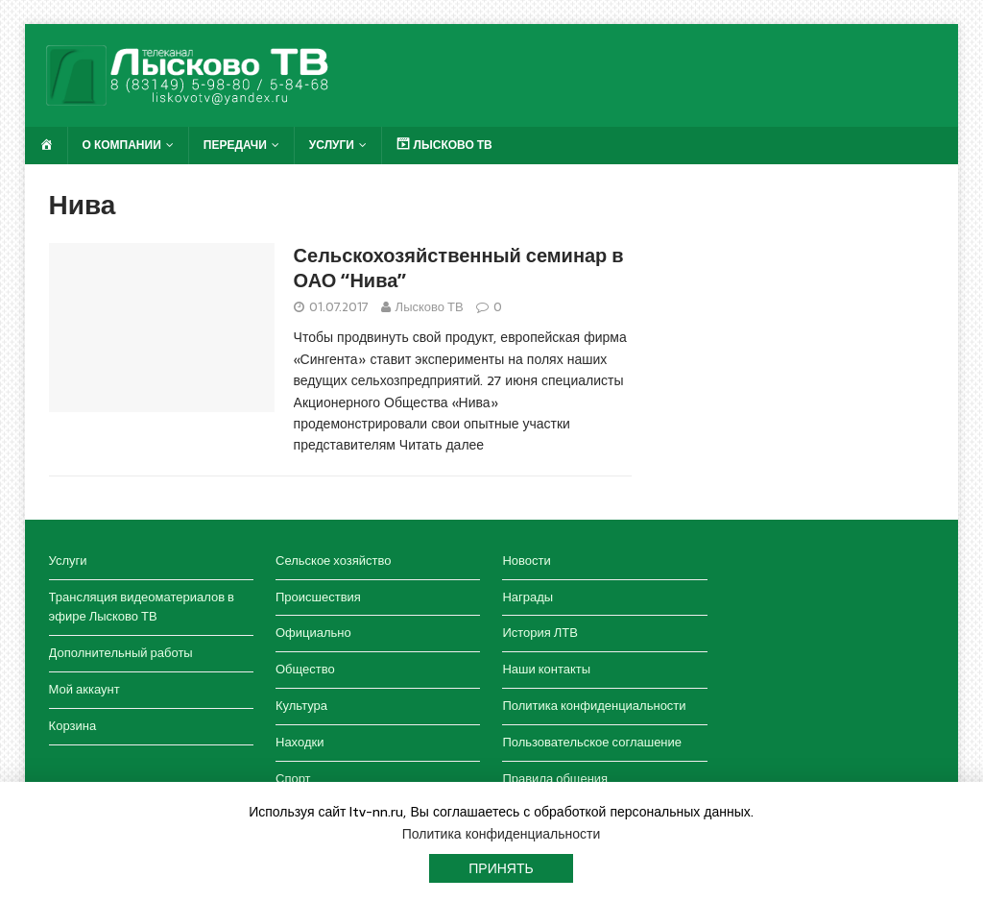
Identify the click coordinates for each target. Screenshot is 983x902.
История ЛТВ (540, 632)
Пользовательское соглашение (592, 742)
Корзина (73, 726)
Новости (526, 560)
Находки (300, 742)
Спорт (293, 778)
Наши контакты (546, 669)
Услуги (331, 145)
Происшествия (318, 597)
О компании (122, 145)
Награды (527, 597)
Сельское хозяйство (333, 560)
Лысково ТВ (430, 307)
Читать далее (441, 444)
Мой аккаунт (84, 689)
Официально (313, 632)
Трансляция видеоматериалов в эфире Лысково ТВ (141, 607)
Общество (305, 669)
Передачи (235, 145)
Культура (301, 705)
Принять (500, 868)
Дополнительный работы (121, 653)
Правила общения (555, 778)
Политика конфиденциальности (593, 705)
